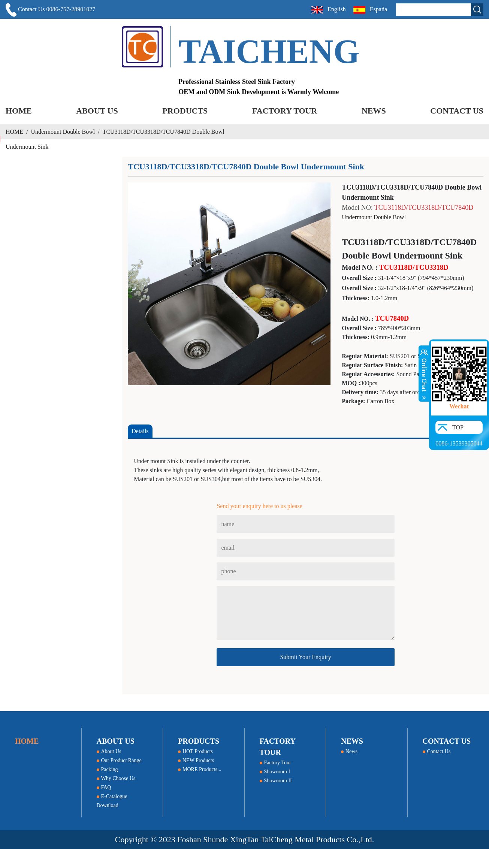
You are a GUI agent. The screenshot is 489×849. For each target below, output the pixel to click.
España (371, 10)
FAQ (104, 787)
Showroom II (276, 780)
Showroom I (275, 771)
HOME (19, 110)
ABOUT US (97, 110)
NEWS (374, 110)
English (328, 9)
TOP (458, 427)
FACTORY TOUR (284, 110)
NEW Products (196, 760)
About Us (109, 751)
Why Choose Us (116, 778)
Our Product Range (119, 760)
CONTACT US (456, 110)
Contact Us (437, 751)
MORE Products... (199, 769)
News (349, 751)
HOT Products (195, 751)
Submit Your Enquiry (305, 657)
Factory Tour (275, 762)
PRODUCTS (185, 110)
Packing (107, 769)
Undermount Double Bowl (63, 132)
